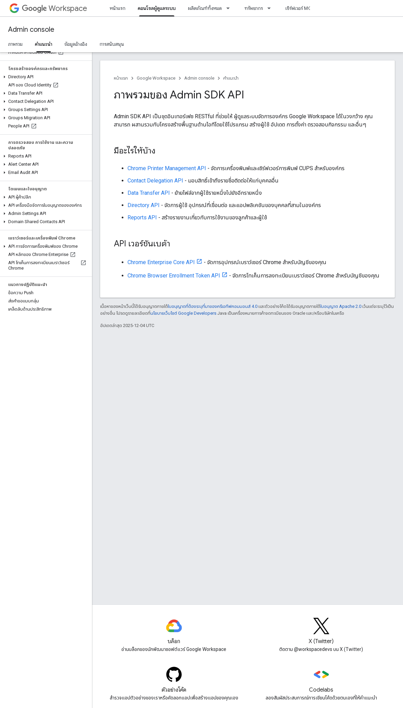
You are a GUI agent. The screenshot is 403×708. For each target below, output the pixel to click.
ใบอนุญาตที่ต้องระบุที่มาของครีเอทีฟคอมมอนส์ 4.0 (212, 306)
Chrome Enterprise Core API (161, 262)
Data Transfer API (148, 193)
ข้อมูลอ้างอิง (76, 44)
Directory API (143, 205)
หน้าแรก (117, 8)
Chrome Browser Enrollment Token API (173, 275)
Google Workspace (156, 78)
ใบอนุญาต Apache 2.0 (340, 306)
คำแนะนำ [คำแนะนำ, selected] (43, 44)
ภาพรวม (15, 44)
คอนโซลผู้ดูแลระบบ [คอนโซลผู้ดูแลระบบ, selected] (157, 8)
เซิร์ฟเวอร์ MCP (299, 8)
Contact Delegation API (155, 180)
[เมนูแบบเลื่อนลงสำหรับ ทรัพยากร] (271, 8)
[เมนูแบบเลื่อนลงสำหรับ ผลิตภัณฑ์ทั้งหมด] (230, 8)
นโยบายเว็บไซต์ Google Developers (183, 313)
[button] (44, 77)
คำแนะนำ (231, 78)
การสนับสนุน (111, 44)
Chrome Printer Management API (166, 168)
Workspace (54, 8)
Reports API (142, 217)
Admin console (31, 29)
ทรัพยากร (253, 8)
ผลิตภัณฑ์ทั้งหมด (205, 8)
